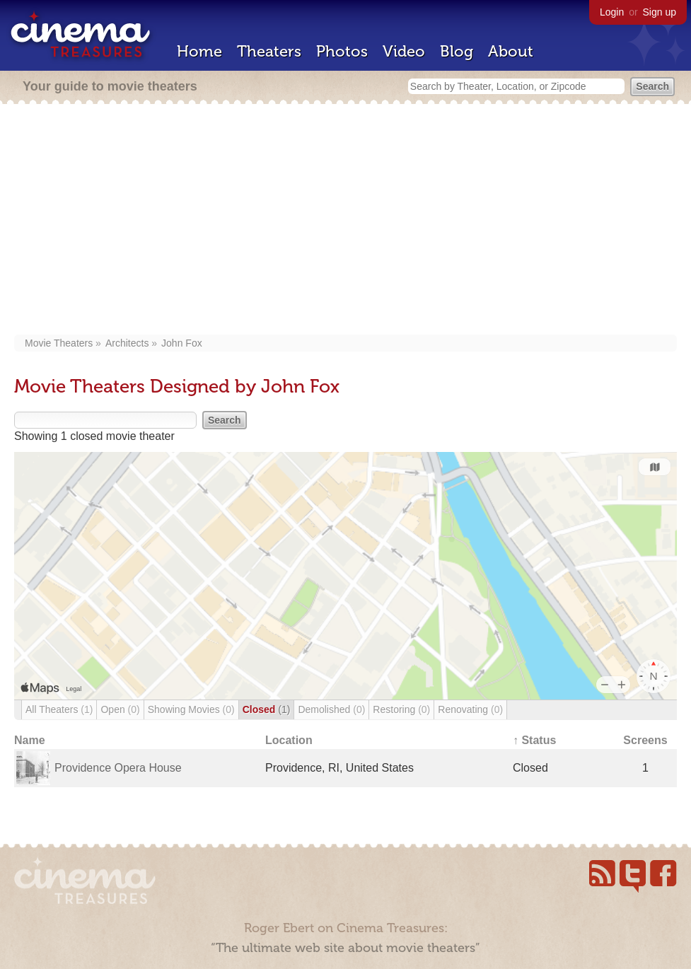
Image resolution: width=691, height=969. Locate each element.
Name (29, 740)
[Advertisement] (352, 221)
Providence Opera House (118, 768)
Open (119, 709)
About (510, 51)
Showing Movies (191, 709)
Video (404, 51)
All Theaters (59, 709)
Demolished (331, 709)
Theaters (269, 51)
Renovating (470, 709)
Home (199, 51)
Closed (267, 709)
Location (289, 740)
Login (612, 12)
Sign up (659, 12)
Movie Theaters (59, 343)
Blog (456, 51)
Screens (645, 740)
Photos (342, 51)
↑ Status (534, 740)
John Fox (181, 343)
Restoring (401, 709)
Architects (127, 343)
